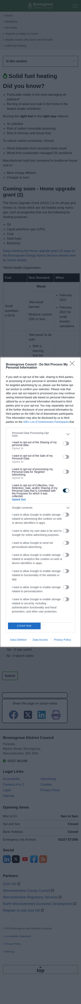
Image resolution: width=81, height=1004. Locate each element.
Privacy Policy (62, 639)
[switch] (66, 443)
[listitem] (40, 434)
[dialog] (40, 502)
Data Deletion (18, 639)
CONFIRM (24, 625)
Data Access (40, 639)
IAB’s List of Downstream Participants (46, 421)
